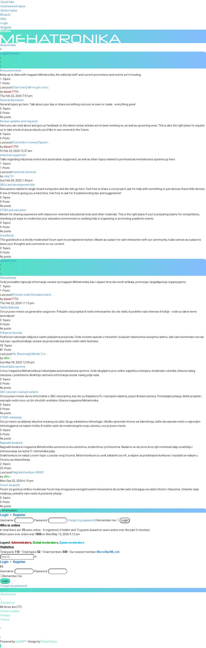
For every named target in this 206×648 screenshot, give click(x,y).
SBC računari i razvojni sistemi (19, 391)
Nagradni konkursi (11, 442)
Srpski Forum (8, 260)
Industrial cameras (24, 171)
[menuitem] (12, 6)
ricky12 (8, 175)
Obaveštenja (8, 277)
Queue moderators (71, 542)
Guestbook (7, 235)
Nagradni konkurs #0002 (28, 472)
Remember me (108, 520)
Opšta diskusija (9, 307)
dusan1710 (11, 91)
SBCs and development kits (17, 184)
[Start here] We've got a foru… (31, 87)
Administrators (21, 542)
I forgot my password (81, 520)
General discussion (12, 99)
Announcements (10, 70)
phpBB (20, 641)
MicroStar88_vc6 (108, 551)
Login (4, 514)
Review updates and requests (19, 120)
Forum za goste (10, 484)
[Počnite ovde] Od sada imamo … (33, 294)
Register (19, 514)
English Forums (9, 53)
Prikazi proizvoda (11, 332)
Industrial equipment (13, 154)
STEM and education (13, 209)
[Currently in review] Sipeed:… (30, 142)
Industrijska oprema (12, 366)
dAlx (6, 357)
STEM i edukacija (11, 417)
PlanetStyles (49, 641)
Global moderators (45, 542)
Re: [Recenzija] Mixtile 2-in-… (30, 353)
